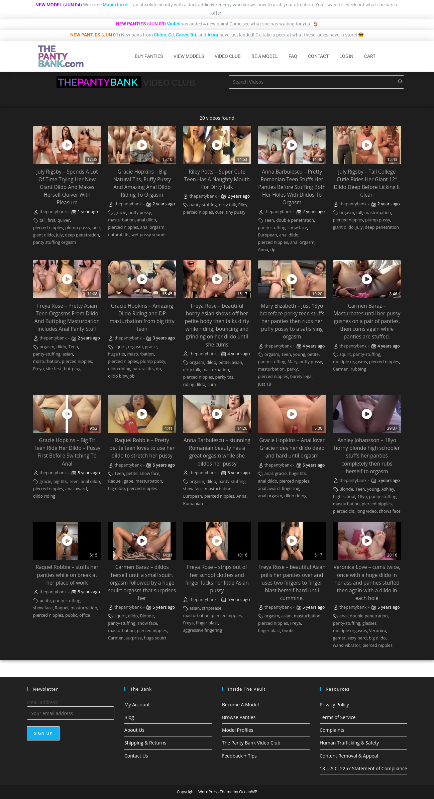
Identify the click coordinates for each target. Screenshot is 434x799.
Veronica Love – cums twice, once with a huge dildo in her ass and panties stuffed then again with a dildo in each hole (367, 582)
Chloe (160, 34)
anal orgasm (152, 227)
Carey (182, 34)
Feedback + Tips (239, 756)
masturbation (121, 220)
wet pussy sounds (148, 234)
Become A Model (240, 704)
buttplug (72, 369)
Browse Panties (238, 717)
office (84, 615)
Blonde (346, 489)
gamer (339, 638)
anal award (76, 489)
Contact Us (136, 756)
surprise (134, 638)
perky (292, 369)
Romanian (193, 503)
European (267, 235)
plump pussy (77, 227)
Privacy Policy (334, 704)
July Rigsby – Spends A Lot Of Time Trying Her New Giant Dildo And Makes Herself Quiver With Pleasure (67, 187)
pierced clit (343, 511)
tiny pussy (235, 212)
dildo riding (119, 369)
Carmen (341, 369)
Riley (242, 205)
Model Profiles (237, 730)
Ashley (388, 489)
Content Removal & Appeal (349, 756)
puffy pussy (139, 212)
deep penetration (82, 235)
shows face (390, 511)
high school (344, 496)
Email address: (43, 702)
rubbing (358, 369)
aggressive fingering (202, 630)
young (299, 354)
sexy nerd (357, 638)
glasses (369, 623)
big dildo (116, 488)
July (59, 235)
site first (54, 369)
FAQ (293, 56)
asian (68, 354)
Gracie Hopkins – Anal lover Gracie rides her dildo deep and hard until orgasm (292, 448)
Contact (318, 56)
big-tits (60, 481)
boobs (288, 630)
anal (268, 473)
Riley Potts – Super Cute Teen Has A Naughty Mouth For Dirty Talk (217, 179)
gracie (120, 212)
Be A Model (264, 56)
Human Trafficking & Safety (349, 742)
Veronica (377, 630)
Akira (212, 34)
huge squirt (155, 638)
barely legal (301, 376)
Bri (193, 34)
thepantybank (53, 211)
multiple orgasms (350, 362)
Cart (369, 56)
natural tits (118, 234)
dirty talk (227, 205)
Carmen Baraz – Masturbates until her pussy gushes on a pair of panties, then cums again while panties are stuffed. (366, 321)
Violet (173, 23)
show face (297, 227)
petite (224, 362)
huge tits (116, 354)
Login (346, 56)
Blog (129, 717)
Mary (293, 362)
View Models (189, 56)
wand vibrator (346, 645)
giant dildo (43, 235)
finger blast (207, 623)
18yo (362, 496)
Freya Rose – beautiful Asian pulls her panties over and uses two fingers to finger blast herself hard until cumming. (291, 582)
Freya (38, 369)
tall (42, 220)
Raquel (114, 481)
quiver (64, 220)
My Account (137, 704)
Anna (263, 250)
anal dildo (146, 220)
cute (219, 212)
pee (96, 227)
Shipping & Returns (145, 742)
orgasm (346, 212)
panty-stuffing (203, 205)
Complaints (332, 730)
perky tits (224, 377)
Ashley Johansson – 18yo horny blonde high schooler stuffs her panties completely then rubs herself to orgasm (367, 456)
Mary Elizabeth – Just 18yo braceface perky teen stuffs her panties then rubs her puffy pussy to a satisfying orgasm (291, 321)
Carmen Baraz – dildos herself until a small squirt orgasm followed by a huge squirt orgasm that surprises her (142, 582)
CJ (171, 34)
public (71, 615)
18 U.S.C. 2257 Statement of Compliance (363, 768)
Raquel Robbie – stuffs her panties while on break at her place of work (67, 575)
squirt (120, 346)
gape (128, 481)
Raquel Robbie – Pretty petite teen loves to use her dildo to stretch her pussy (142, 448)
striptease (211, 608)
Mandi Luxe (115, 4)
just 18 (264, 384)
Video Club (228, 56)
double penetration (295, 220)
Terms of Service (338, 717)
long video (366, 511)
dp (272, 250)
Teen (269, 220)
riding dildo (194, 384)
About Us (134, 730)
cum (211, 384)
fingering (290, 488)
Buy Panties (149, 56)
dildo (61, 346)
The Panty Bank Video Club (251, 742)
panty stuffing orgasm (54, 242)
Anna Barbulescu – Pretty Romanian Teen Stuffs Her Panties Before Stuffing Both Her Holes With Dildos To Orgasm (292, 187)
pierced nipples (48, 227)
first (51, 220)
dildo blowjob (121, 376)
